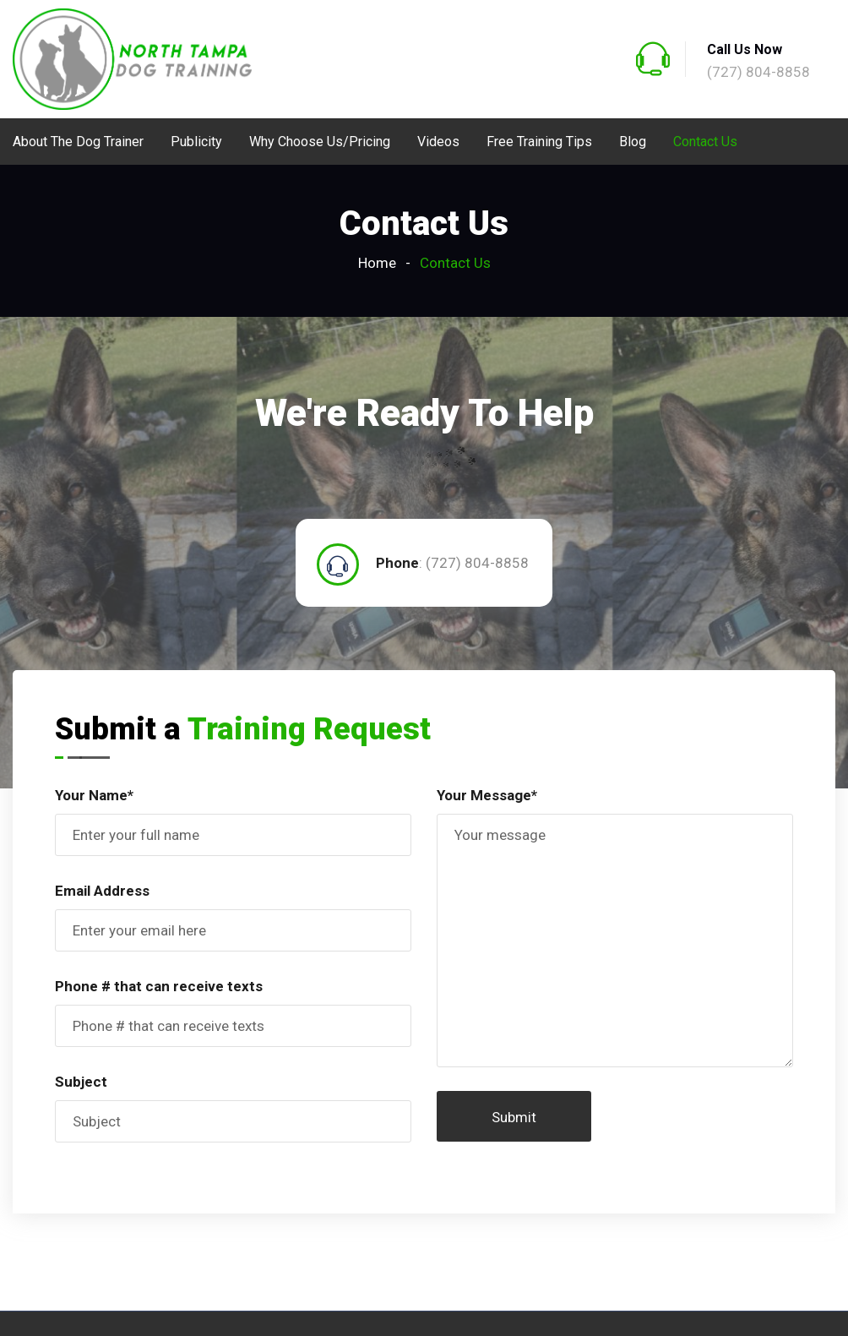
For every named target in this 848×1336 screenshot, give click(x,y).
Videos (438, 142)
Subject (81, 1081)
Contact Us (705, 142)
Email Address (102, 890)
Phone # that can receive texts (159, 986)
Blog (632, 142)
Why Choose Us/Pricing (319, 142)
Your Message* (487, 795)
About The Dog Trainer (78, 142)
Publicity (196, 142)
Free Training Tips (539, 142)
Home (377, 262)
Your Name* (94, 795)
